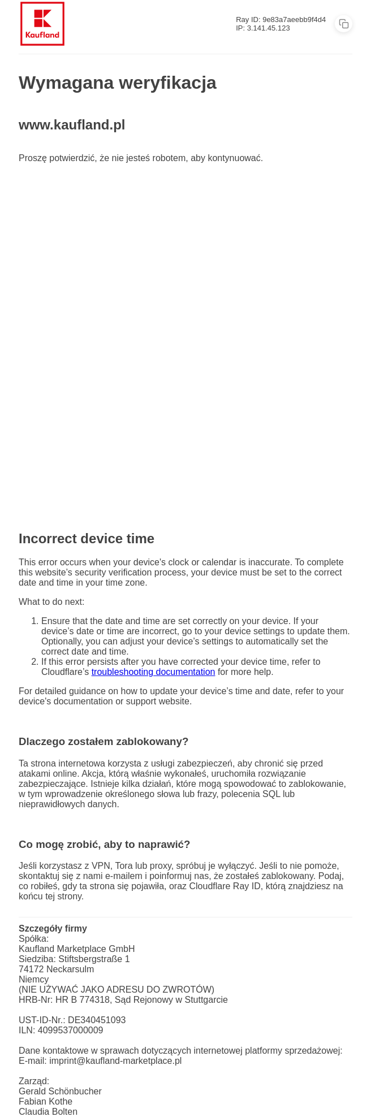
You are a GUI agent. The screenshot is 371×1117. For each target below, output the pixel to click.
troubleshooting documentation (153, 672)
